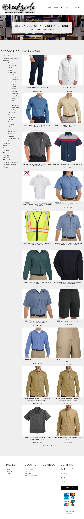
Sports (10, 70)
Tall (12, 100)
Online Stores (8, 160)
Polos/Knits (11, 115)
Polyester (11, 141)
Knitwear (10, 119)
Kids (9, 127)
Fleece (10, 68)
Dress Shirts (15, 82)
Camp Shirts (15, 108)
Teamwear (11, 136)
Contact (8, 473)
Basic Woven (15, 105)
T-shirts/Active (12, 63)
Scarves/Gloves (12, 131)
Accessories (8, 148)
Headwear (7, 143)
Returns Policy (29, 469)
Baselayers (11, 134)
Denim (13, 103)
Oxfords (14, 77)
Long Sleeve (15, 79)
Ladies (13, 75)
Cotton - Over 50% (13, 138)
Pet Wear (7, 155)
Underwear (11, 129)
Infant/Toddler (12, 117)
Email (63, 478)
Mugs (6, 167)
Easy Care (14, 91)
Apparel (6, 60)
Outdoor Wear (12, 112)
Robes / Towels (9, 153)
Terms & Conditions (31, 475)
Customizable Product (11, 58)
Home (8, 469)
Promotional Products (11, 162)
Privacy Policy (29, 473)
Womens (10, 122)
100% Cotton (15, 89)
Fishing (13, 110)
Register (55, 7)
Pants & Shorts (12, 65)
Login (49, 7)
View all (6, 56)
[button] (61, 7)
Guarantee (28, 471)
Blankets (7, 150)
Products (9, 471)
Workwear (11, 124)
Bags (6, 145)
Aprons (6, 157)
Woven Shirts (12, 72)
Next (48, 446)
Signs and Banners (10, 165)
